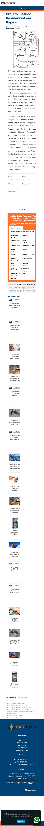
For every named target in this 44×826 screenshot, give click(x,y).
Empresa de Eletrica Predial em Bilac (14, 305)
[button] (41, 3)
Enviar (22, 209)
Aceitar (21, 821)
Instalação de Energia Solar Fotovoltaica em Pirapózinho (15, 643)
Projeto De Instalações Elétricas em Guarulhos (14, 357)
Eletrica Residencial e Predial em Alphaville (14, 533)
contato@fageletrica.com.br (23, 764)
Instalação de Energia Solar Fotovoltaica (19, 707)
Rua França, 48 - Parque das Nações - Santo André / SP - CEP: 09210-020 (21, 776)
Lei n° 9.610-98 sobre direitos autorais (23, 292)
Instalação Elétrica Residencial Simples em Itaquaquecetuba (15, 621)
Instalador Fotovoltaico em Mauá (14, 554)
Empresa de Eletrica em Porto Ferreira (15, 591)
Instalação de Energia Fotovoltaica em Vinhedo (15, 438)
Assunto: (26, 184)
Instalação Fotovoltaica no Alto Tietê (14, 422)
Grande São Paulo (16, 228)
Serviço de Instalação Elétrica (16, 703)
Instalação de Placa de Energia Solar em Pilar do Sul (14, 328)
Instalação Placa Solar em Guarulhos (14, 664)
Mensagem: (12, 191)
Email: (25, 176)
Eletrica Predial (11, 713)
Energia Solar (22, 750)
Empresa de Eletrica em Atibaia (15, 393)
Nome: (10, 176)
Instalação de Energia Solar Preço (17, 705)
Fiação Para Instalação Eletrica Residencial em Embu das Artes (14, 491)
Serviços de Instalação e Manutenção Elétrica (20, 711)
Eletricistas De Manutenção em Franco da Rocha (15, 379)
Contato (22, 745)
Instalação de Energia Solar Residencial (19, 709)
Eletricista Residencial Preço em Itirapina (15, 570)
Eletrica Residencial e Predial (15, 716)
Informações (22, 748)
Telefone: (11, 184)
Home (22, 740)
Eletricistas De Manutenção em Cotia (15, 510)
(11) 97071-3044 (23, 759)
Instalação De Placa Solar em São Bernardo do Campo (14, 467)
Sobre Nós (22, 743)
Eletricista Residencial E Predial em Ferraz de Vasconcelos (15, 687)
